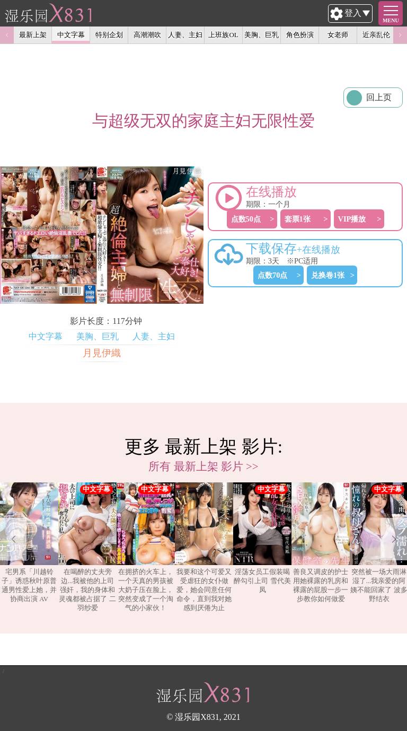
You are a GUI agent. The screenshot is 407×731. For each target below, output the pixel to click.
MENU (391, 20)
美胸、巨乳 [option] (261, 35)
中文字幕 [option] (71, 35)
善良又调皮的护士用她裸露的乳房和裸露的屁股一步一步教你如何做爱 (320, 542)
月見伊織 (102, 353)
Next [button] (400, 35)
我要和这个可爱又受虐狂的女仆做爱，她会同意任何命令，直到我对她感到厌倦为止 (204, 547)
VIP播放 (352, 219)
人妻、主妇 (153, 336)
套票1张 (298, 219)
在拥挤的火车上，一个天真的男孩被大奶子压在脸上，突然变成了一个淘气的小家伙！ (146, 547)
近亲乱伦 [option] (376, 35)
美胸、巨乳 (97, 336)
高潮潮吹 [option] (147, 35)
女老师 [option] (338, 35)
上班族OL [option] (223, 35)
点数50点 (246, 219)
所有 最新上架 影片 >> (203, 466)
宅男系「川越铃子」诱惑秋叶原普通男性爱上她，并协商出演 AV (29, 542)
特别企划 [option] (109, 35)
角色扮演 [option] (300, 35)
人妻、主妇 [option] (185, 35)
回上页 (379, 97)
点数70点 (272, 275)
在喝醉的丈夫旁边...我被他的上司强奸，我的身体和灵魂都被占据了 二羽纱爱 (87, 547)
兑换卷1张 (327, 275)
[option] (29, 547)
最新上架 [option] (33, 35)
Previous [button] (7, 35)
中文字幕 (46, 336)
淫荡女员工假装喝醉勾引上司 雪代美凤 (262, 538)
